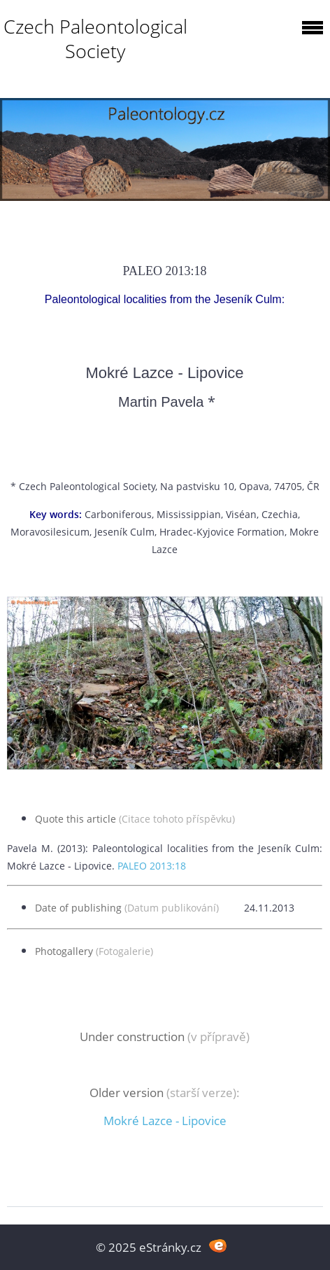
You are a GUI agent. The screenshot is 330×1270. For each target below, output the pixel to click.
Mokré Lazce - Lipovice (165, 1120)
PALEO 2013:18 (151, 865)
